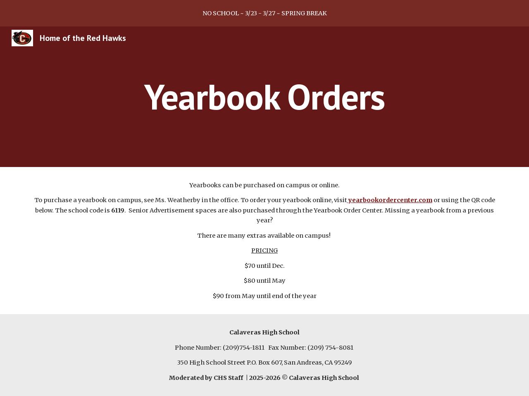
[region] (264, 13)
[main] (264, 96)
